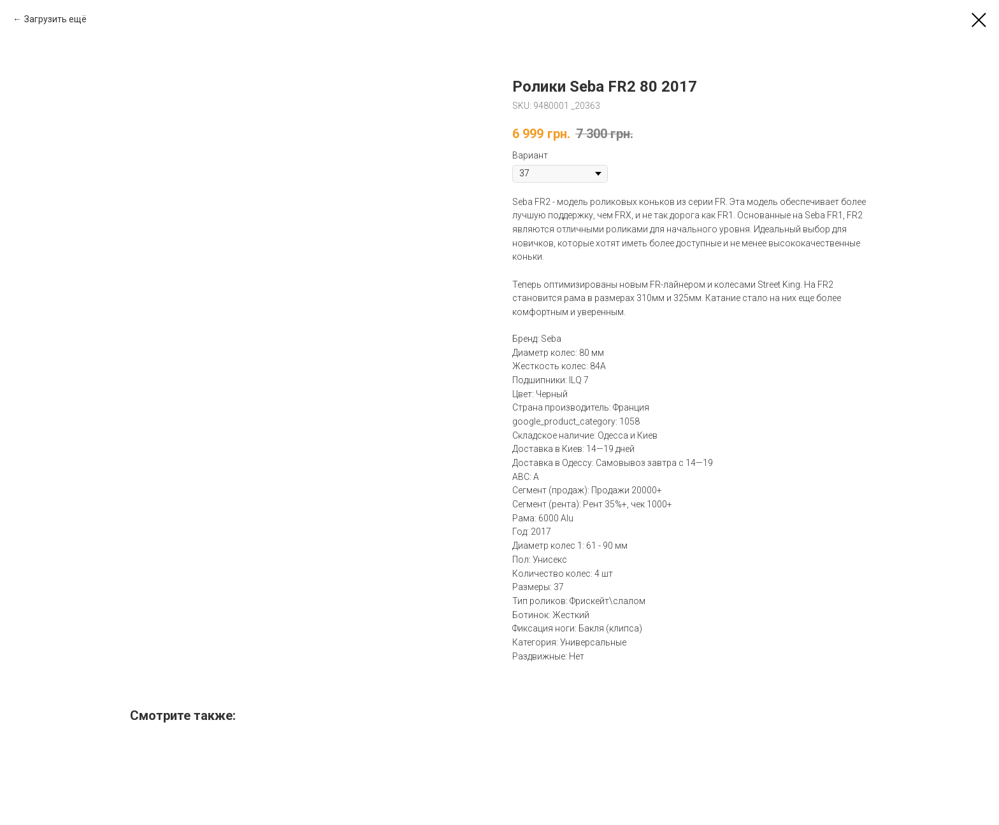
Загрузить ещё (55, 19)
